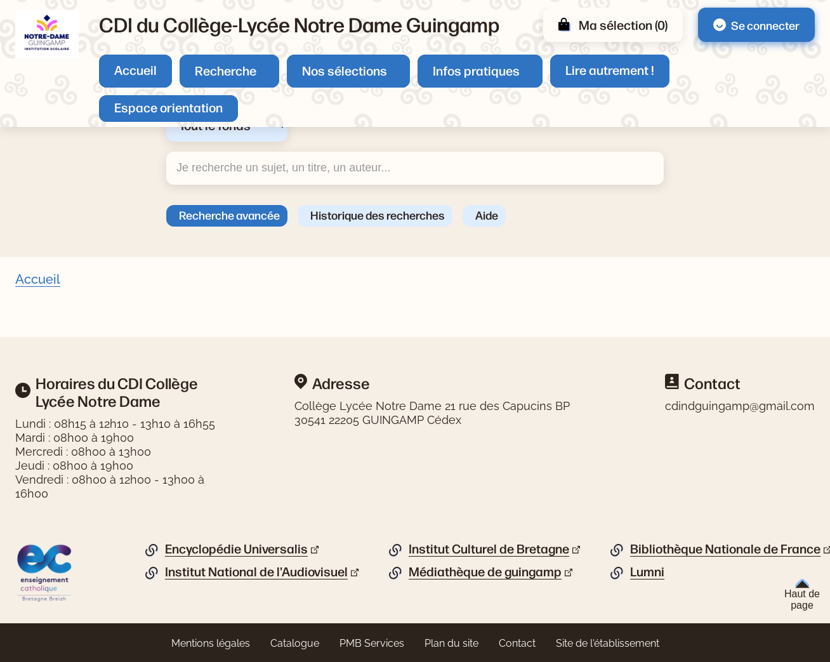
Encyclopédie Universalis (236, 549)
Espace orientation (168, 107)
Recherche (225, 70)
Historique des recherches (377, 214)
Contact (517, 643)
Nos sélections (344, 70)
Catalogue (294, 643)
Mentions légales (210, 643)
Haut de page (802, 595)
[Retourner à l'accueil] (47, 34)
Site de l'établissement (607, 643)
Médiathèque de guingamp (485, 571)
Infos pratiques (476, 70)
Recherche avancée (229, 214)
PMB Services (371, 643)
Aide (486, 214)
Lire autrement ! (609, 69)
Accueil (135, 69)
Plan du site (451, 643)
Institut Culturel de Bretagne (489, 549)
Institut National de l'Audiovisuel (256, 571)
